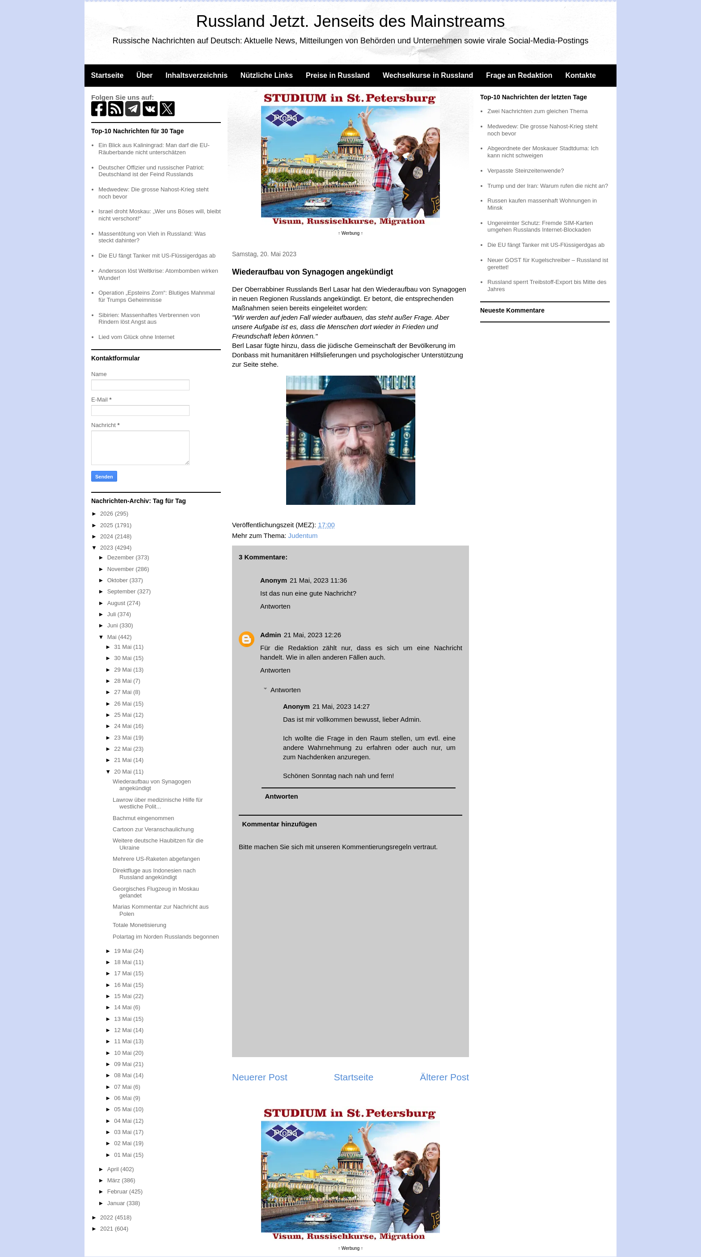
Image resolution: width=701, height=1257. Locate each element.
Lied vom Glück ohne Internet (136, 337)
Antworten (275, 606)
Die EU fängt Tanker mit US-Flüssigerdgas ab (156, 255)
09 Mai (123, 1064)
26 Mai (123, 703)
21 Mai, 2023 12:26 (312, 635)
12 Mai (123, 1030)
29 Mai (123, 669)
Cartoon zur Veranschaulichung (153, 829)
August (117, 603)
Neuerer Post (259, 1077)
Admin (270, 635)
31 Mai (123, 646)
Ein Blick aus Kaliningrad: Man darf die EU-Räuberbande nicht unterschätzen (154, 149)
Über (144, 75)
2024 (107, 536)
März (114, 1180)
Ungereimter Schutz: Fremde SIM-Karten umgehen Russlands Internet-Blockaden (540, 226)
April (114, 1169)
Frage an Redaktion (519, 75)
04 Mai (123, 1120)
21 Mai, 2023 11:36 (318, 580)
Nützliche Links (267, 75)
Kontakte (580, 75)
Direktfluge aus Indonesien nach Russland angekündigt (154, 874)
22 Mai (123, 748)
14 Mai (123, 1007)
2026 (107, 513)
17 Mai (123, 973)
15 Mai (123, 996)
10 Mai (123, 1053)
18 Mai (123, 962)
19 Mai (123, 951)
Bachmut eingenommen (143, 818)
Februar (118, 1191)
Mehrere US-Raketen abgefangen (156, 858)
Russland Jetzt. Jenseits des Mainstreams (350, 21)
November (121, 569)
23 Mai (123, 737)
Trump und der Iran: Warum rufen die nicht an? (547, 185)
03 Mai (123, 1132)
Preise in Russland (338, 75)
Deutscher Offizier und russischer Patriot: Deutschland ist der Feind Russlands (151, 171)
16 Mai (123, 985)
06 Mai (123, 1098)
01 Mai (123, 1154)
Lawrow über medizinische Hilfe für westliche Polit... (158, 803)
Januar (117, 1203)
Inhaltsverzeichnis (196, 75)
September (122, 591)
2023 (107, 547)
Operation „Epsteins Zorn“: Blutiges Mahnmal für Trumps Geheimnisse (156, 296)
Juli (112, 614)
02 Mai (123, 1143)
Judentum (303, 535)
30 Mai (123, 658)
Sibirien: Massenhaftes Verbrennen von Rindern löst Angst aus (149, 319)
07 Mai (123, 1086)
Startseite (107, 75)
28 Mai (123, 680)
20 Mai (123, 771)
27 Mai (123, 692)
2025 (107, 525)
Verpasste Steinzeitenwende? (525, 170)
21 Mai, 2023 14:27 (341, 706)
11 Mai (123, 1041)
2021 (107, 1228)
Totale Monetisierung (139, 925)
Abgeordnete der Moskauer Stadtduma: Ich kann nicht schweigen (543, 152)
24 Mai (123, 726)
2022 (107, 1217)
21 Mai (123, 760)
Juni (113, 625)
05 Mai (123, 1109)
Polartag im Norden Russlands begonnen (166, 936)
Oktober (118, 580)
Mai (112, 637)
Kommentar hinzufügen (279, 824)
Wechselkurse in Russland (428, 75)
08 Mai (123, 1075)
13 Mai (123, 1019)
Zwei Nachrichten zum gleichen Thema (537, 111)
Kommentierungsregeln (376, 847)
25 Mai (123, 714)
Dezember (121, 557)
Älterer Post (444, 1077)
